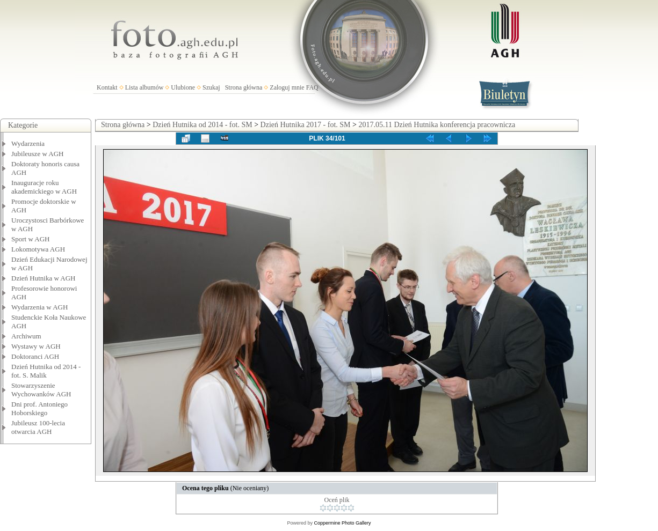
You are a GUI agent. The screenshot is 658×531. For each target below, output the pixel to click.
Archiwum (26, 336)
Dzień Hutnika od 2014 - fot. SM (202, 125)
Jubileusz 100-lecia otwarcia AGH (38, 427)
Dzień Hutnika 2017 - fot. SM (306, 125)
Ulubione (183, 87)
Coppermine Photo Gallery (342, 523)
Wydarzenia (28, 143)
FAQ (312, 87)
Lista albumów (144, 87)
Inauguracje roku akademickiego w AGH (44, 187)
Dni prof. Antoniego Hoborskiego (39, 408)
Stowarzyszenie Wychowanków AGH (41, 389)
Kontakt (107, 87)
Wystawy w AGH (36, 346)
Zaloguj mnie (287, 87)
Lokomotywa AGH (38, 249)
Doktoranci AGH (35, 356)
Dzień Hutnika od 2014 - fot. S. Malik (46, 371)
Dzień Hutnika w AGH (43, 278)
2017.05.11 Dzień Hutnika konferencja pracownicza (436, 125)
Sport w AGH (30, 239)
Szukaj (211, 87)
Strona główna (244, 87)
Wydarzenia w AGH (39, 307)
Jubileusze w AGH (37, 154)
